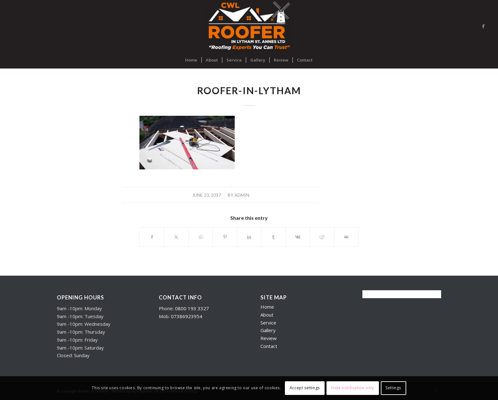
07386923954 (186, 316)
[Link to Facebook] (483, 26)
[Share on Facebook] (152, 236)
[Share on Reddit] (322, 236)
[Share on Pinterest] (225, 236)
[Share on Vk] (298, 236)
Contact (268, 346)
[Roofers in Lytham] (249, 26)
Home (267, 307)
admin (241, 195)
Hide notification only (352, 387)
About (266, 314)
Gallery (268, 330)
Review (268, 338)
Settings (393, 387)
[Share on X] (176, 236)
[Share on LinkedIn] (249, 236)
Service (268, 322)
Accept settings (305, 387)
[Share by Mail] (346, 236)
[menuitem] (191, 60)
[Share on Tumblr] (273, 236)
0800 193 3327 (192, 308)
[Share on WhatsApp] (200, 236)
